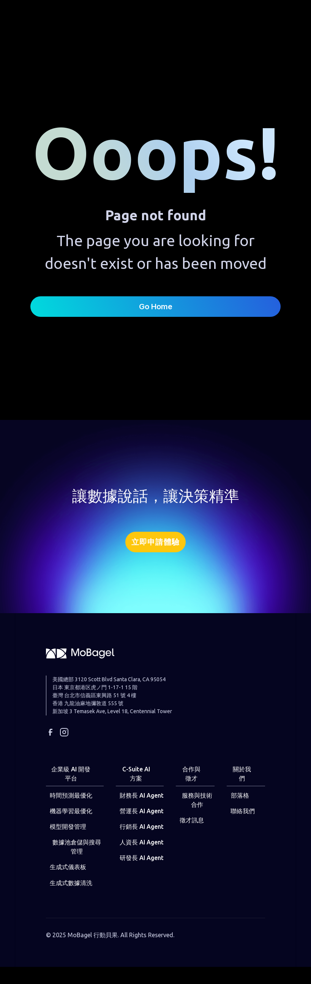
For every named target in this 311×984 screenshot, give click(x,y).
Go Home (155, 306)
